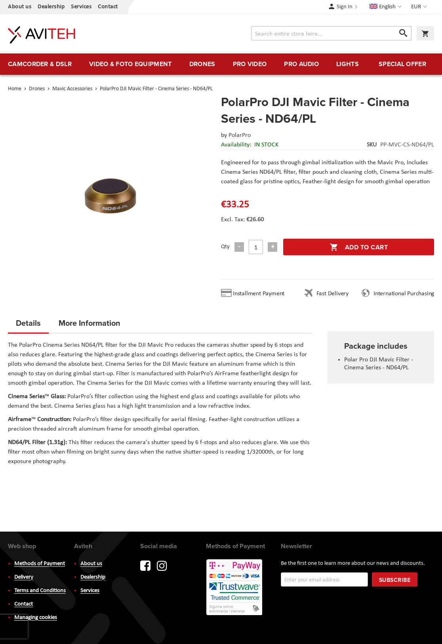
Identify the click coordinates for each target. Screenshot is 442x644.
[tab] (28, 325)
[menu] (221, 64)
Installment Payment (260, 294)
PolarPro (240, 135)
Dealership (51, 7)
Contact (108, 7)
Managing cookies (35, 618)
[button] (420, 7)
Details (28, 323)
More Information (89, 323)
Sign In (344, 7)
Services (81, 7)
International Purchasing (405, 294)
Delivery (23, 577)
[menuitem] (40, 64)
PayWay (235, 588)
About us (19, 7)
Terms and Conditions (40, 591)
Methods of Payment (39, 564)
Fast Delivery (332, 294)
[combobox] (331, 33)
